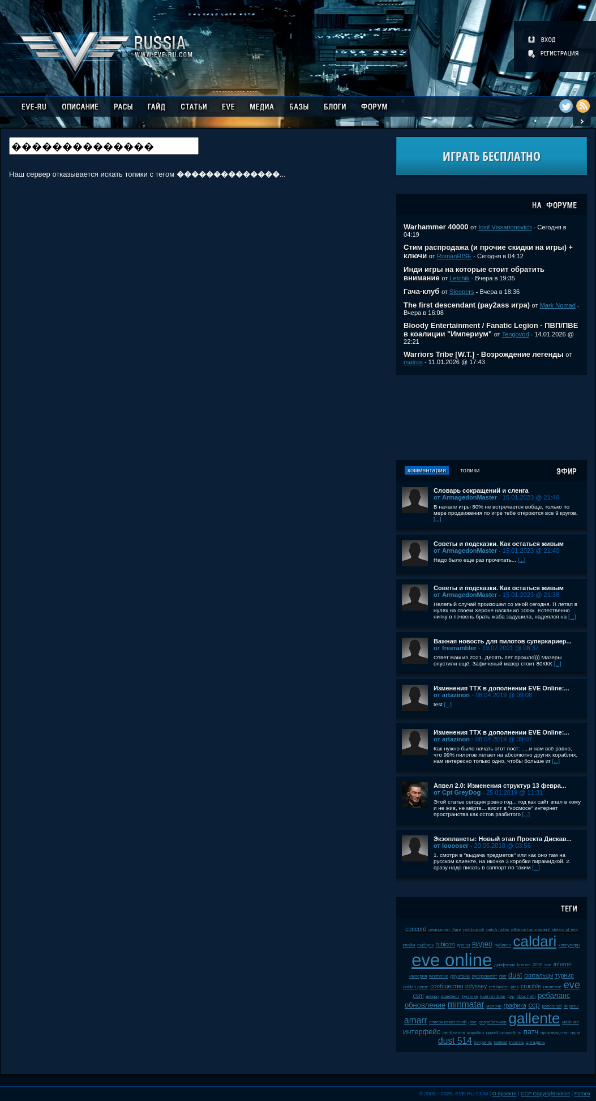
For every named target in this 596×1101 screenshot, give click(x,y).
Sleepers (461, 291)
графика (515, 1005)
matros (413, 362)
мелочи (493, 1006)
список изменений (447, 1022)
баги (456, 929)
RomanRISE (454, 256)
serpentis (483, 1042)
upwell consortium (503, 1032)
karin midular (492, 996)
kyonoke (470, 996)
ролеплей (551, 1006)
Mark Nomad (558, 305)
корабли (475, 1032)
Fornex (582, 1093)
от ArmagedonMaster (465, 497)
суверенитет (485, 976)
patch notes (497, 929)
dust (515, 975)
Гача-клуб (421, 291)
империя (418, 976)
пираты (571, 1006)
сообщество (446, 986)
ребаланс (554, 995)
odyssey (476, 986)
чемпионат (439, 929)
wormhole (438, 976)
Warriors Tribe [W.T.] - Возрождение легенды (484, 354)
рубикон (503, 945)
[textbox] (104, 146)
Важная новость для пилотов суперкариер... (503, 641)
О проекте (504, 1093)
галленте (552, 986)
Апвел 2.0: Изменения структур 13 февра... (500, 785)
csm (418, 996)
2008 (537, 964)
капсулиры (570, 945)
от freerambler (455, 648)
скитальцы (538, 975)
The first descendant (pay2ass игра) (467, 305)
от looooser (451, 845)
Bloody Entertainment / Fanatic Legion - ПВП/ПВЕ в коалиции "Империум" (491, 329)
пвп (503, 976)
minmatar (466, 1004)
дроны (463, 945)
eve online (451, 960)
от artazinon (452, 695)
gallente (534, 1018)
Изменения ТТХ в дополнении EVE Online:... (501, 688)
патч (531, 1031)
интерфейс (421, 1031)
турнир (564, 975)
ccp (534, 1005)
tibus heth (526, 996)
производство (554, 1032)
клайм (409, 945)
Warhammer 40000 (436, 227)
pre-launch (474, 929)
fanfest (500, 1042)
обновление (425, 1005)
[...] (437, 519)
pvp (511, 996)
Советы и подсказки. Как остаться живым (499, 543)
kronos (523, 964)
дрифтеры (504, 964)
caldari (535, 941)
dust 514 (455, 1040)
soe (548, 964)
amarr (415, 1020)
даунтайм (460, 976)
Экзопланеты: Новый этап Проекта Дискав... (503, 838)
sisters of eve (565, 929)
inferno (563, 964)
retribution (499, 986)
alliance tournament (530, 929)
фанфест (450, 996)
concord (415, 929)
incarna (516, 1042)
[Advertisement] (491, 417)
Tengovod (515, 334)
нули (575, 1032)
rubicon (444, 944)
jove (473, 1022)
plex (514, 986)
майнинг (570, 1022)
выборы (425, 945)
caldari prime (415, 986)
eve (572, 985)
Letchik (459, 278)
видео (482, 944)
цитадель (535, 1042)
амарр (432, 996)
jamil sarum (454, 1032)
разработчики (493, 1022)
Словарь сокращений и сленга (481, 490)
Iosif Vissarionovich (504, 227)
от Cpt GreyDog (457, 792)
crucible (531, 986)
